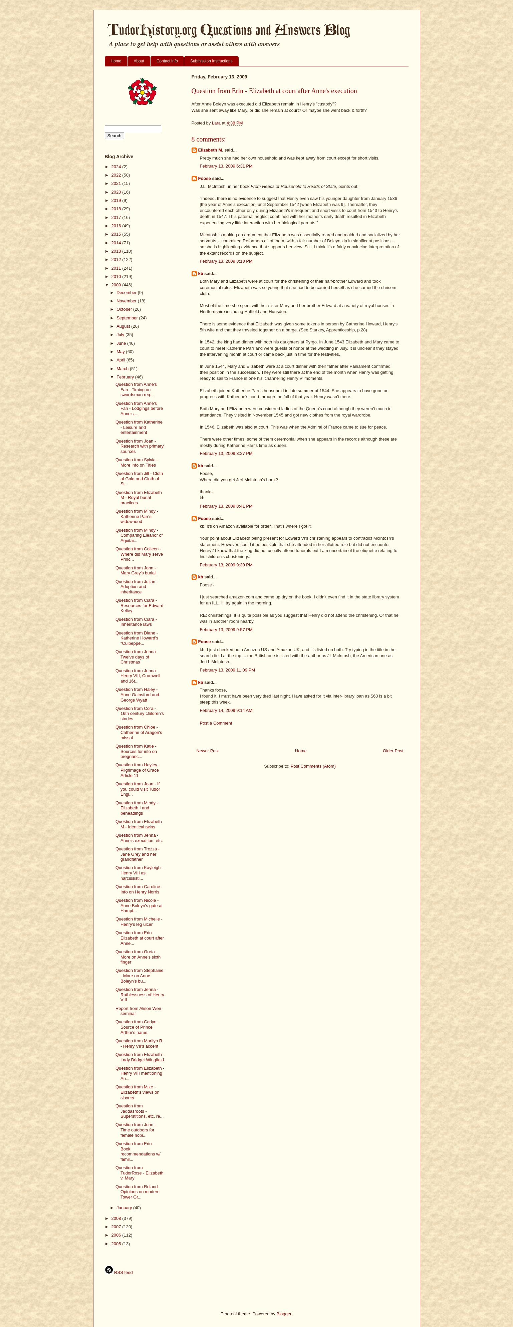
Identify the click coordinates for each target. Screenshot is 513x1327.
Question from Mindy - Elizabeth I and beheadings (136, 808)
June (121, 343)
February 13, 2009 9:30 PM (226, 564)
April (121, 359)
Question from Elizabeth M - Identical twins (138, 824)
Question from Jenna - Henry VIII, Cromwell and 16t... (137, 676)
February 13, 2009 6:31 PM (226, 166)
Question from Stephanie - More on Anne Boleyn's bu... (139, 975)
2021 (116, 183)
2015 (116, 234)
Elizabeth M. (210, 150)
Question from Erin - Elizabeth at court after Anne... (139, 938)
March (123, 368)
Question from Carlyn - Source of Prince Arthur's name (137, 1027)
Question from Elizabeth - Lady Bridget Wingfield (140, 1057)
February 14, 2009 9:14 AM (226, 710)
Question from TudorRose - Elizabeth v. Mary (139, 1172)
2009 (116, 284)
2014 (116, 242)
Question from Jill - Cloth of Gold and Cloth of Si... (139, 478)
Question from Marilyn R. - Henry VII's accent (139, 1043)
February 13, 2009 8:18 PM (226, 261)
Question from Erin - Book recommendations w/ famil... (138, 1151)
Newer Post (208, 750)
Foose (204, 178)
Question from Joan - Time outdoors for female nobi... (135, 1129)
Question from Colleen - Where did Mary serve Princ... (139, 554)
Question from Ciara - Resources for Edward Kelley (139, 605)
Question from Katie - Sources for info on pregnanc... (136, 751)
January (124, 1207)
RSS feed (119, 1272)
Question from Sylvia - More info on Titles (136, 462)
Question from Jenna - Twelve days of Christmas (137, 657)
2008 (116, 1218)
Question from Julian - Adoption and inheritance (136, 586)
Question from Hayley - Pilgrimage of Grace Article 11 (137, 770)
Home (116, 61)
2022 (116, 175)
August (123, 326)
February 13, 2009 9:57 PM (226, 629)
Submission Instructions (211, 61)
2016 (116, 225)
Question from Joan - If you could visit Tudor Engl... (137, 789)
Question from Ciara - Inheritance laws (136, 622)
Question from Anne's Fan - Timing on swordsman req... (136, 389)
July (120, 334)
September (127, 317)
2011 (116, 268)
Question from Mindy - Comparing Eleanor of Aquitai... (139, 535)
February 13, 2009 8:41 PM (226, 506)
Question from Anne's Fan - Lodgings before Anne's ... (139, 408)
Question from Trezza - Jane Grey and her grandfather (137, 854)
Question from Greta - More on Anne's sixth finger (138, 957)
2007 (116, 1226)
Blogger (283, 1313)
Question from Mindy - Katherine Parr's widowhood (136, 516)
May (121, 351)
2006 (116, 1235)
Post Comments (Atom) (313, 766)
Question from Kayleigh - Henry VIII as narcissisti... (139, 872)
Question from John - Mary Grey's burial (135, 570)
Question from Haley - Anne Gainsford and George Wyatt (137, 694)
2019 (116, 200)
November (127, 300)
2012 (116, 259)
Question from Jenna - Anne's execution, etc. (139, 838)
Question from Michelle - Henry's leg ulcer (139, 921)
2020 (116, 192)
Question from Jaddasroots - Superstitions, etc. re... (139, 1111)
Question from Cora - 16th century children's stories (139, 713)
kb (200, 273)
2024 (116, 166)
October (124, 309)
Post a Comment (216, 723)
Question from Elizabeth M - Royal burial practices (138, 497)
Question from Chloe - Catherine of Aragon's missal (138, 732)
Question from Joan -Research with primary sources (139, 446)
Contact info (167, 61)
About (139, 61)
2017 (116, 217)
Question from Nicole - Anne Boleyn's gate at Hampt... (139, 905)
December (127, 292)
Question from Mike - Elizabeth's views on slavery (137, 1092)
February (125, 376)
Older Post (393, 750)
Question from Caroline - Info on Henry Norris (139, 889)
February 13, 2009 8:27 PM (226, 453)
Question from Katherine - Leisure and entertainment (139, 427)
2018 (116, 208)
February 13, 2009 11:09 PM (227, 670)
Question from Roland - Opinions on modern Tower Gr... (137, 1192)
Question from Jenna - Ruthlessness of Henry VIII (139, 994)
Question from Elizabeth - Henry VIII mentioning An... (140, 1073)
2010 (116, 276)
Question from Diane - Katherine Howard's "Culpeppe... (136, 638)
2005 (116, 1243)
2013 (116, 251)
